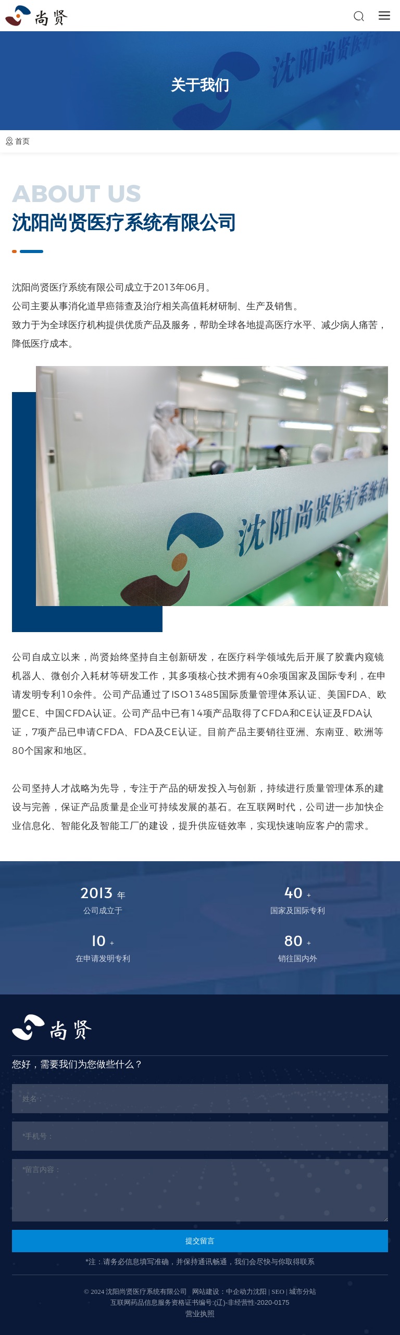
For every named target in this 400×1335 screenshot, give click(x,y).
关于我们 (200, 85)
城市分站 (302, 1291)
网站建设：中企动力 (222, 1291)
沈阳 (260, 1291)
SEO (277, 1291)
